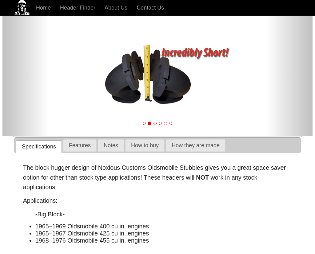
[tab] (39, 146)
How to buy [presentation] (145, 145)
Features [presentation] (80, 145)
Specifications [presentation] (39, 147)
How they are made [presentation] (196, 145)
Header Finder (77, 8)
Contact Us (150, 8)
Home (43, 8)
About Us (116, 8)
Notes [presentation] (111, 145)
